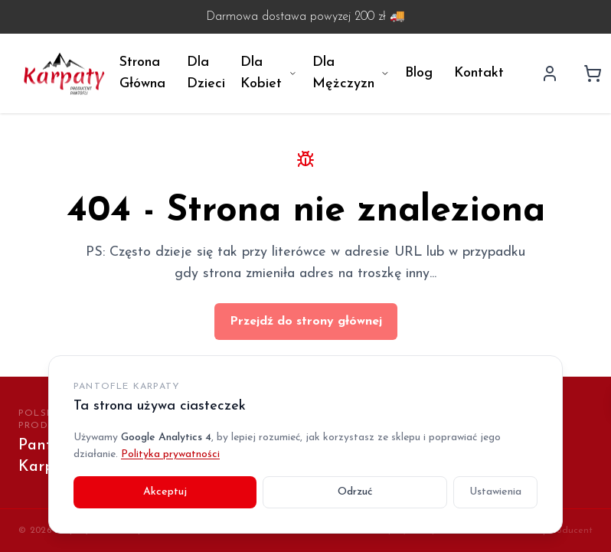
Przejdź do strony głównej (306, 321)
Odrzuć (355, 492)
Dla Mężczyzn (351, 73)
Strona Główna (142, 73)
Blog (419, 73)
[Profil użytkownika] (549, 73)
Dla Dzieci (206, 73)
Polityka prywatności (170, 454)
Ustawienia (495, 492)
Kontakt (479, 73)
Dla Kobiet (268, 73)
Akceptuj (165, 492)
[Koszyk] (592, 73)
